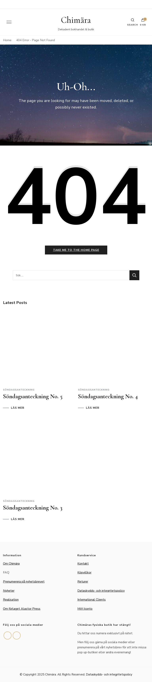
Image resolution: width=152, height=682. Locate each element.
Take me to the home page (76, 250)
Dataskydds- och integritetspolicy (101, 591)
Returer (82, 581)
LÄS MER (17, 408)
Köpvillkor (84, 572)
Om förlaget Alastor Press (21, 609)
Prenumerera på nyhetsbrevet (24, 581)
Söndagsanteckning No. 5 (33, 396)
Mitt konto (84, 609)
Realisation (11, 599)
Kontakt (83, 563)
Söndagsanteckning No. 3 (32, 507)
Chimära (76, 20)
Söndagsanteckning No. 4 (108, 396)
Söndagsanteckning (18, 389)
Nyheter (8, 591)
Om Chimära (11, 563)
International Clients (91, 599)
